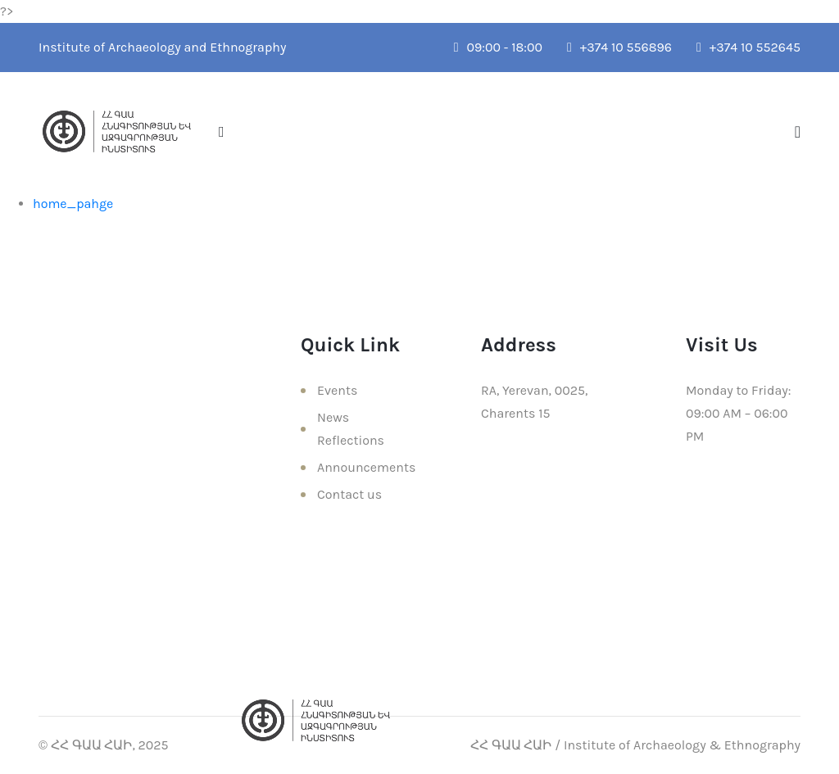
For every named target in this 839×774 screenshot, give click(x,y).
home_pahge (73, 203)
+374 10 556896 (619, 47)
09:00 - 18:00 (498, 47)
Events (337, 390)
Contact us (349, 494)
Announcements (366, 467)
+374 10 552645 (748, 47)
